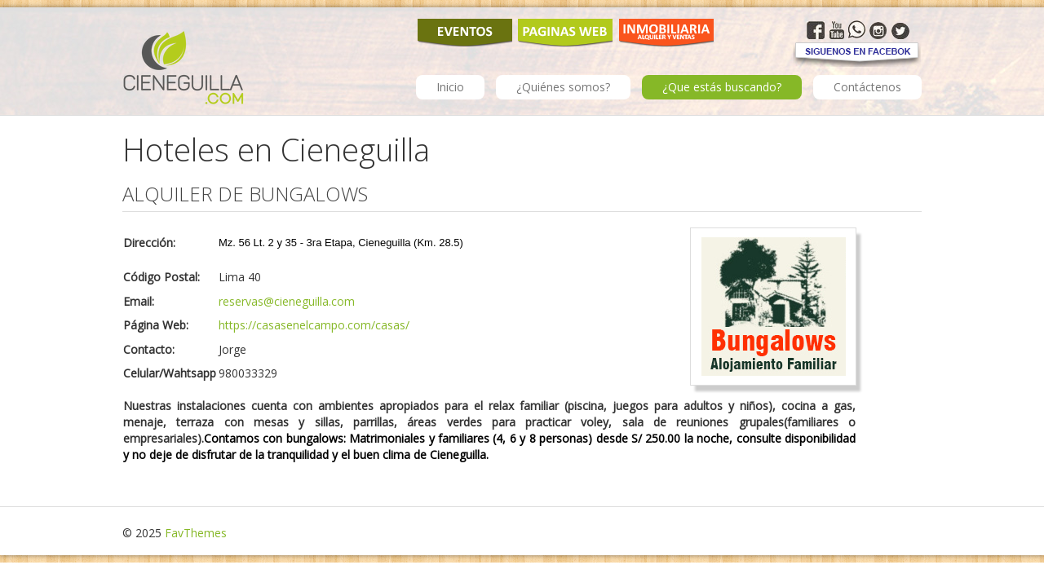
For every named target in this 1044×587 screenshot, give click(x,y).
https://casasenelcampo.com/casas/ (314, 325)
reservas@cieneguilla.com (287, 301)
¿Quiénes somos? (563, 87)
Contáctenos (867, 87)
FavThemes (196, 533)
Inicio (450, 87)
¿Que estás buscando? (721, 87)
